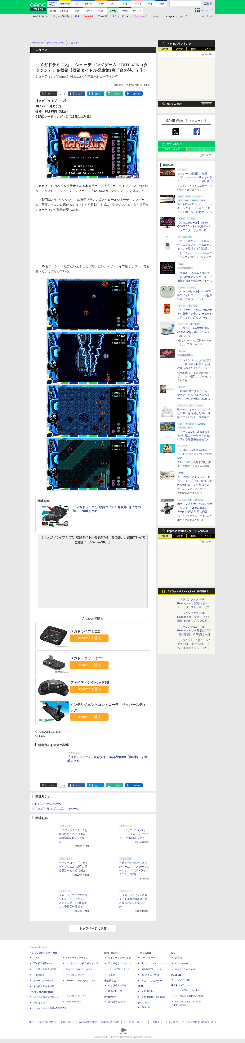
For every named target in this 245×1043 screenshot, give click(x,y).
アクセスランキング (179, 43)
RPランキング (172, 149)
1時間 (165, 48)
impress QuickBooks (185, 969)
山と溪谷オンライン (118, 985)
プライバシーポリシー (134, 1022)
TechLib (145, 1007)
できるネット (40, 1002)
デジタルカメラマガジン (46, 997)
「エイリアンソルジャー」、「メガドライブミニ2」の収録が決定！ (134, 834)
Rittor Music (111, 953)
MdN (140, 986)
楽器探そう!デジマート (120, 963)
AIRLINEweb (148, 957)
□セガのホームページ (47, 803)
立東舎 (111, 975)
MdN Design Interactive (154, 997)
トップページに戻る (93, 928)
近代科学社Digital (117, 1001)
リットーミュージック (119, 957)
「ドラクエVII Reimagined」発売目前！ (188, 591)
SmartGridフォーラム (77, 957)
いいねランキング (201, 149)
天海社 (178, 957)
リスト (62, 94)
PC (114, 16)
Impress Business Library (79, 969)
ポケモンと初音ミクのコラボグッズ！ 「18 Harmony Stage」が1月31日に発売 (194, 507)
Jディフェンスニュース (154, 963)
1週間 (194, 48)
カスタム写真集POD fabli (189, 996)
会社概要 (155, 1022)
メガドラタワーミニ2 (86, 658)
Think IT (37, 957)
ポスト (51, 94)
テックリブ (143, 1002)
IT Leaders (38, 975)
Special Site (174, 104)
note (117, 94)
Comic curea (181, 963)
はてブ (98, 94)
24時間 (179, 48)
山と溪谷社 (110, 980)
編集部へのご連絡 (110, 1022)
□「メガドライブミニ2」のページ (56, 808)
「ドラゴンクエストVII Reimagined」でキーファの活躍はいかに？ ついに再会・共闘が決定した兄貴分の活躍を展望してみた (194, 621)
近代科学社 (110, 997)
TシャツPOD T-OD (118, 969)
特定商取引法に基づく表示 (202, 1022)
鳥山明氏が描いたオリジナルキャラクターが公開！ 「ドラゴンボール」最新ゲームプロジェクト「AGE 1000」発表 (194, 212)
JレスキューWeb (150, 975)
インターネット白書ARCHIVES (49, 1008)
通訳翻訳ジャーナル (152, 969)
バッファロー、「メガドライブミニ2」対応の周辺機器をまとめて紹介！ (73, 866)
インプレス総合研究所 (44, 969)
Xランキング (174, 144)
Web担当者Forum (42, 963)
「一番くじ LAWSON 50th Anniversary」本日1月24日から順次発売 (194, 332)
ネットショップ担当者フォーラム (83, 963)
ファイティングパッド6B (89, 682)
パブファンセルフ (184, 979)
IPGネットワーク (180, 985)
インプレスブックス (76, 996)
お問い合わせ (68, 1022)
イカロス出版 (145, 953)
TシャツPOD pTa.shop (187, 990)
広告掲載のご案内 (88, 1022)
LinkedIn (137, 94)
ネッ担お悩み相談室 (43, 986)
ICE (173, 953)
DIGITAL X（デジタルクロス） (82, 980)
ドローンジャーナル (43, 980)
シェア (79, 94)
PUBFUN (176, 975)
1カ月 (208, 48)
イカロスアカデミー (152, 980)
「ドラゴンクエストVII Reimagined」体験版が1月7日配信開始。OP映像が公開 (194, 630)
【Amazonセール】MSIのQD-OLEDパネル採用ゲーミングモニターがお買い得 (194, 226)
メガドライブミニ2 (85, 631)
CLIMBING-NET (116, 991)
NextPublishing (73, 1001)
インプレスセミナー (76, 975)
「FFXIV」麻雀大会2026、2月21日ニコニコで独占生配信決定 (194, 454)
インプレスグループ (174, 1022)
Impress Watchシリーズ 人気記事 (187, 531)
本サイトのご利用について (43, 1022)
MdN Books (148, 991)
